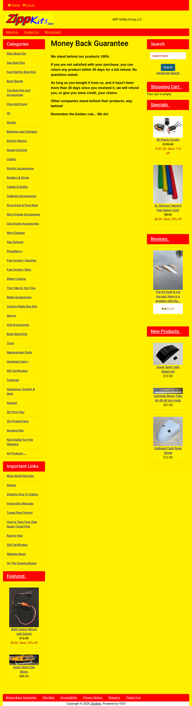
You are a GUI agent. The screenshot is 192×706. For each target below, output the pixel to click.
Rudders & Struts (18, 177)
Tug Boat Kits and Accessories (18, 93)
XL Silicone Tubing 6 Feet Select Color (168, 188)
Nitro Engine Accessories (23, 214)
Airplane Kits (15, 430)
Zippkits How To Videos (22, 494)
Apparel (12, 403)
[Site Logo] (34, 20)
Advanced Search (168, 73)
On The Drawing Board (21, 563)
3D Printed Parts (17, 421)
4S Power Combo (168, 129)
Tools (10, 343)
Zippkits (96, 703)
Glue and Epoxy (17, 104)
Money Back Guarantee (21, 697)
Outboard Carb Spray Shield (168, 436)
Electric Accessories (20, 168)
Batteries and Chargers (22, 131)
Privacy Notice (92, 697)
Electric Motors (17, 141)
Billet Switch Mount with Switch (24, 612)
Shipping (114, 697)
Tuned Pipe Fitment (20, 513)
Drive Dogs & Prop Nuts (22, 205)
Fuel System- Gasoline (21, 260)
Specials (160, 104)
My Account (53, 32)
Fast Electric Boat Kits (21, 72)
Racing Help (15, 535)
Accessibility (68, 697)
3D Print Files (15, 412)
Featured (17, 576)
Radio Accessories (19, 297)
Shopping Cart (166, 86)
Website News (16, 554)
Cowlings (13, 380)
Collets (11, 159)
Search (167, 67)
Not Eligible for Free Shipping (20, 442)
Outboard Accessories (21, 196)
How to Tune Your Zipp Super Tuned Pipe (22, 524)
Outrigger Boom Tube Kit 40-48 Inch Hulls (168, 395)
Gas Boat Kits (16, 63)
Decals (11, 122)
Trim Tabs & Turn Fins (21, 288)
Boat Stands (15, 81)
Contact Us (31, 32)
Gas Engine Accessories (23, 223)
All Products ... (16, 453)
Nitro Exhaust (16, 233)
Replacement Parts (19, 352)
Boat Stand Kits (17, 334)
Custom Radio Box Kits (22, 306)
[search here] (168, 55)
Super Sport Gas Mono (24, 664)
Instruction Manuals (20, 503)
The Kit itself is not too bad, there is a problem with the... (168, 276)
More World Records (20, 476)
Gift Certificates (17, 371)
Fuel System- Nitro (19, 269)
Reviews (160, 239)
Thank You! (133, 697)
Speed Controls (17, 150)
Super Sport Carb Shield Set (168, 358)
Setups (11, 485)
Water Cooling (16, 279)
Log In (29, 5)
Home (14, 5)
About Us (12, 32)
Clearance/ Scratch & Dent (21, 391)
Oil (8, 113)
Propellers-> (15, 251)
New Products (166, 331)
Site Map (48, 697)
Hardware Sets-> (18, 361)
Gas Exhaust (15, 242)
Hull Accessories (18, 325)
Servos (11, 315)
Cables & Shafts (17, 187)
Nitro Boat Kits (16, 53)
